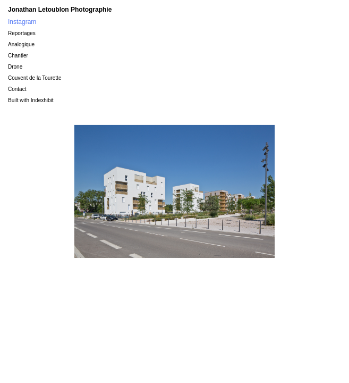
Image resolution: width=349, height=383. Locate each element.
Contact (17, 89)
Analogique (21, 44)
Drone (15, 67)
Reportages (22, 33)
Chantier (18, 56)
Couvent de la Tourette (34, 78)
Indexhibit (42, 100)
